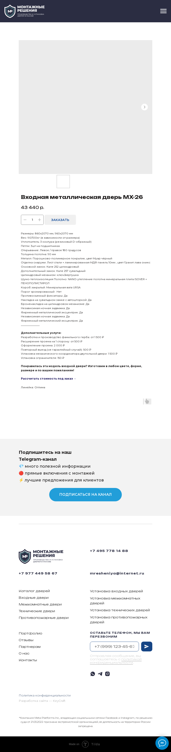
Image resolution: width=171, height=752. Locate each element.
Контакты (28, 660)
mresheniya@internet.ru (117, 573)
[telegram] (100, 674)
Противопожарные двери (44, 618)
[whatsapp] (93, 674)
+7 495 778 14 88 (109, 551)
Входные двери (34, 597)
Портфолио (30, 633)
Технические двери (37, 611)
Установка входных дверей (116, 591)
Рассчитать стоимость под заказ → (48, 378)
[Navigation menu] (163, 11)
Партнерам (30, 647)
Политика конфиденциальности (45, 695)
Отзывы (26, 640)
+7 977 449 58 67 (38, 573)
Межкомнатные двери (40, 604)
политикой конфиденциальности (116, 660)
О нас (24, 653)
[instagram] (107, 674)
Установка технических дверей (120, 610)
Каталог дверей (34, 591)
